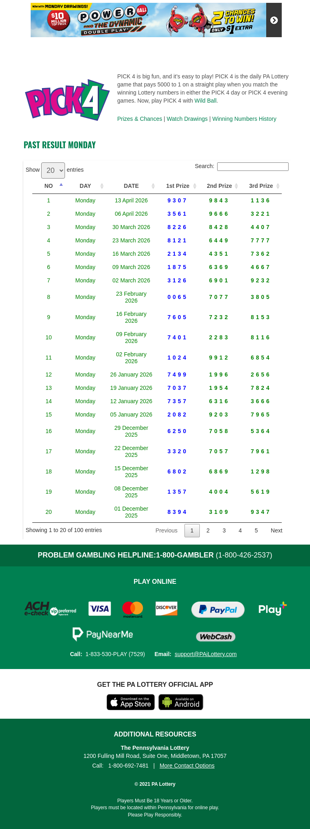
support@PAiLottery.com (206, 592)
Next (277, 468)
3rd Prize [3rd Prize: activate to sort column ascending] (260, 186)
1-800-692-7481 (128, 704)
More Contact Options (186, 704)
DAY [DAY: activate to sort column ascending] (73, 186)
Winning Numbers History (244, 119)
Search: (242, 166)
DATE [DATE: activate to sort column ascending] (121, 186)
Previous (166, 468)
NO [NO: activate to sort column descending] (45, 186)
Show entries (54, 169)
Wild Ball (205, 100)
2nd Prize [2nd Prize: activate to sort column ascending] (217, 186)
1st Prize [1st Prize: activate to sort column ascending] (174, 186)
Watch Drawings (187, 119)
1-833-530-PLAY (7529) (115, 592)
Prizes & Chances (139, 119)
